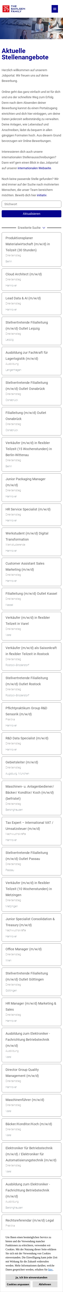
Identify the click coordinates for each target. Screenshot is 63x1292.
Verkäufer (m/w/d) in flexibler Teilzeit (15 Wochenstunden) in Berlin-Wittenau (29, 449)
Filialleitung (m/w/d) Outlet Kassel (31, 594)
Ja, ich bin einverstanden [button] (31, 1277)
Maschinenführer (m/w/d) (25, 1100)
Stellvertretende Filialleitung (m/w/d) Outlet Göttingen (27, 976)
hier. (50, 1269)
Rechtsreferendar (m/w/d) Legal (30, 1220)
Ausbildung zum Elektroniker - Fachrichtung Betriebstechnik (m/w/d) (28, 1039)
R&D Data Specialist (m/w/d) (27, 738)
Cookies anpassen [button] (18, 1284)
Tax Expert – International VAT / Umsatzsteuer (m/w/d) (29, 826)
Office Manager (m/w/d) (24, 949)
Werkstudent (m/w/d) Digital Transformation (27, 536)
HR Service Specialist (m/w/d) (28, 509)
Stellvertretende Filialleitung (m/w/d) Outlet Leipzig (27, 325)
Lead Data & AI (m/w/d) (23, 298)
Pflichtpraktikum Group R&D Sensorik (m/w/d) (26, 711)
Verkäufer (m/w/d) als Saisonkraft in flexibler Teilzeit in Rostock (31, 651)
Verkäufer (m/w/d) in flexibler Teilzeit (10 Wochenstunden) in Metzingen (29, 889)
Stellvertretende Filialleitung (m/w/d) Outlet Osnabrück (27, 386)
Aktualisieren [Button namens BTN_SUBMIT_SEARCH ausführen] (31, 213)
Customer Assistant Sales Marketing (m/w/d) (25, 566)
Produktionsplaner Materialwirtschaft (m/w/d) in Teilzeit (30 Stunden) (28, 244)
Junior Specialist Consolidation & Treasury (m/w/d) (30, 922)
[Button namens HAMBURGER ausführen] (55, 9)
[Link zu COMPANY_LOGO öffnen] (14, 9)
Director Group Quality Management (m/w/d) (22, 1073)
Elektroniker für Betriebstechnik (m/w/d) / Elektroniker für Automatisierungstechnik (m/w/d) (31, 1154)
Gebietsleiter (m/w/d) (22, 762)
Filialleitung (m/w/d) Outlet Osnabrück (26, 416)
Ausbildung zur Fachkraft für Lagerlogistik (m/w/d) (27, 355)
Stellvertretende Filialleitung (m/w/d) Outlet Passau (27, 856)
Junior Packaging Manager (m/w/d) (26, 482)
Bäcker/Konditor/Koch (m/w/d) (29, 1124)
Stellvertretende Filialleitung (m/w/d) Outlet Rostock (27, 681)
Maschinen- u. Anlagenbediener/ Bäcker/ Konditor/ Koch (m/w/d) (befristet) (30, 792)
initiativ (41, 195)
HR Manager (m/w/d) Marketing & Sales (31, 1006)
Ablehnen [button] (45, 1284)
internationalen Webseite (34, 168)
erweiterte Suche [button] (32, 227)
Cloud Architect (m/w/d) (24, 274)
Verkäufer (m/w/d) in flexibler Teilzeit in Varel (28, 621)
